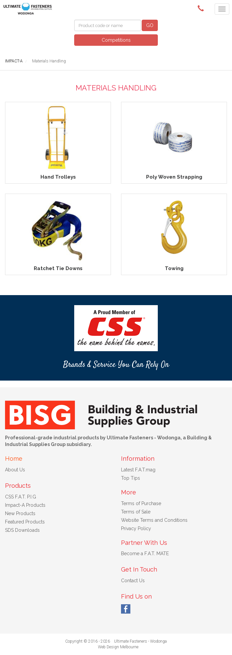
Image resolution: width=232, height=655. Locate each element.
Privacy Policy (136, 528)
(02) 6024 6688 (202, 8)
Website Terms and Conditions (154, 520)
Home (13, 458)
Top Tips (130, 478)
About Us (15, 469)
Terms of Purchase (141, 503)
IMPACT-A (14, 61)
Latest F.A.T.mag (138, 469)
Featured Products (25, 521)
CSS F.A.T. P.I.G (20, 496)
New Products (20, 513)
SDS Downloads (22, 530)
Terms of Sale (135, 511)
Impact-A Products (25, 505)
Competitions (116, 40)
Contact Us (133, 580)
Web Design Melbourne (118, 647)
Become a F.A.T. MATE (145, 553)
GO (149, 25)
